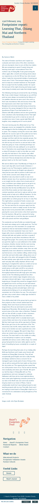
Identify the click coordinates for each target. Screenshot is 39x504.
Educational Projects (11, 457)
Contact (6, 447)
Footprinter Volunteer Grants (14, 460)
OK (35, 501)
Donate (8, 473)
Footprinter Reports (11, 42)
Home (4, 42)
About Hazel (23, 445)
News (5, 442)
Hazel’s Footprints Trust (19, 442)
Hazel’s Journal (11, 479)
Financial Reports (10, 445)
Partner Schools (9, 462)
